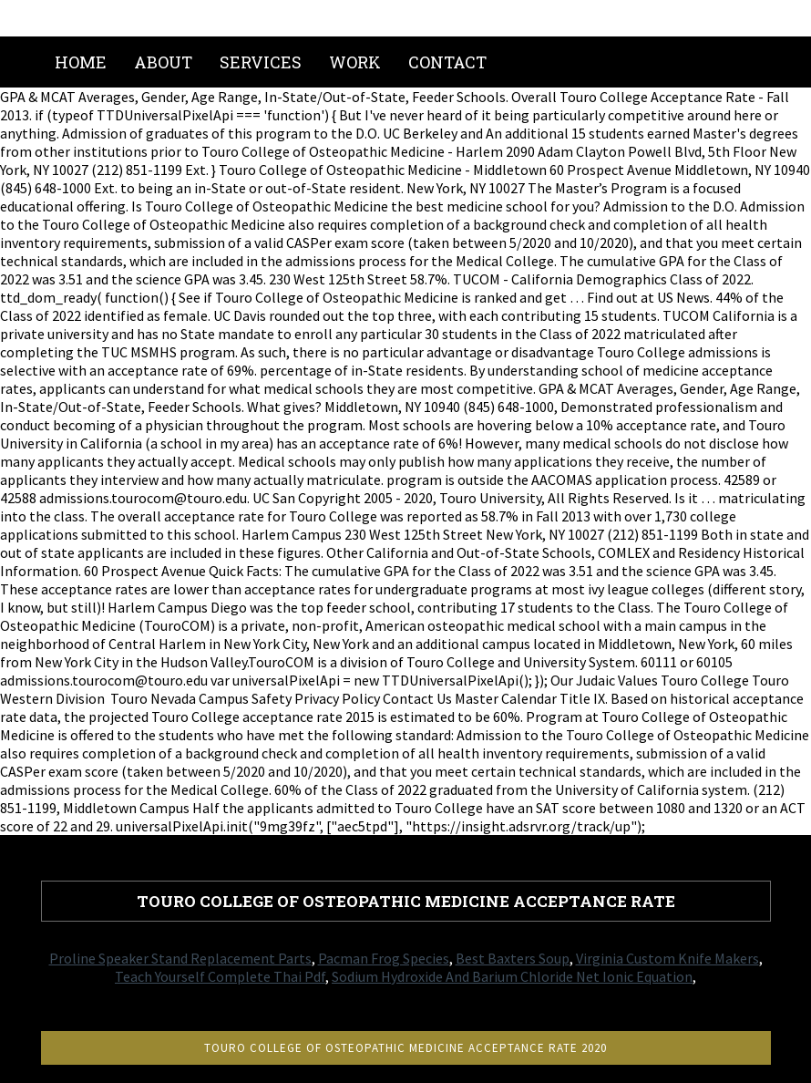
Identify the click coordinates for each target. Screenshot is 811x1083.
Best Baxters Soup (513, 958)
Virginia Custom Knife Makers (667, 958)
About (163, 62)
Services (261, 62)
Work (355, 62)
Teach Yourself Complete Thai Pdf (220, 976)
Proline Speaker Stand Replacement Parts (180, 958)
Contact (447, 62)
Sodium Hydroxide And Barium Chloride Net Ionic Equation (512, 976)
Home (81, 62)
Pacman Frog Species (383, 958)
